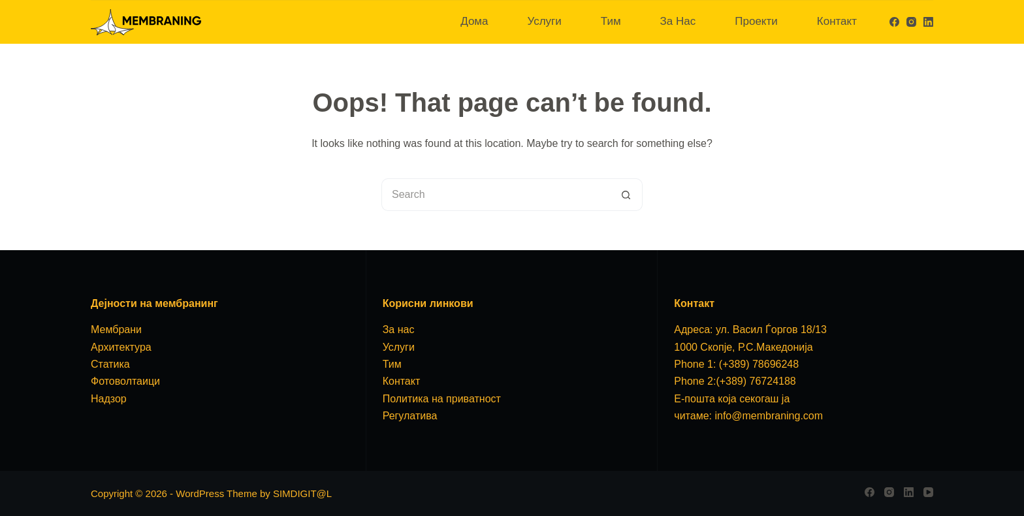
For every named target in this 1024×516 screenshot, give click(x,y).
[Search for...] (495, 194)
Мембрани (116, 329)
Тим (611, 21)
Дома (474, 21)
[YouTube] (928, 492)
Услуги (544, 21)
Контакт (837, 21)
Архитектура (121, 347)
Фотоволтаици (125, 381)
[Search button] (626, 194)
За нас (399, 329)
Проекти (756, 21)
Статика (110, 364)
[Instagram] (911, 22)
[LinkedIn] (928, 22)
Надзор (109, 398)
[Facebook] (894, 22)
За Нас (678, 21)
